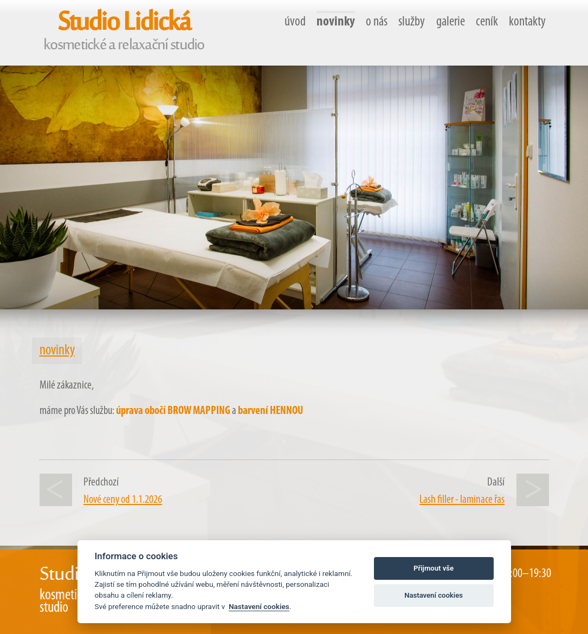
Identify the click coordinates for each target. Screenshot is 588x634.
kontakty (527, 22)
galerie (450, 22)
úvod (295, 22)
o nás (376, 22)
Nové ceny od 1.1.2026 (122, 500)
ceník (487, 22)
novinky (335, 22)
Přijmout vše (433, 568)
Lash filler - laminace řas (462, 500)
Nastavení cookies (259, 606)
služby (411, 22)
